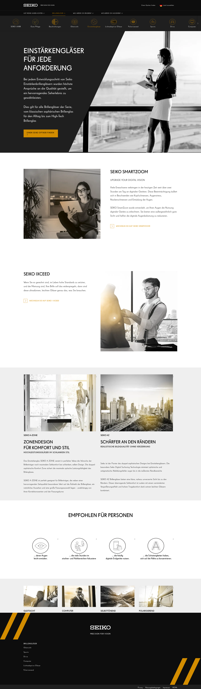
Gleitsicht (27, 648)
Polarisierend (29, 670)
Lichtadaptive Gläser (32, 665)
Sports (26, 652)
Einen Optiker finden (148, 5)
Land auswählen (167, 5)
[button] (34, 13)
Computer (27, 661)
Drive (26, 657)
